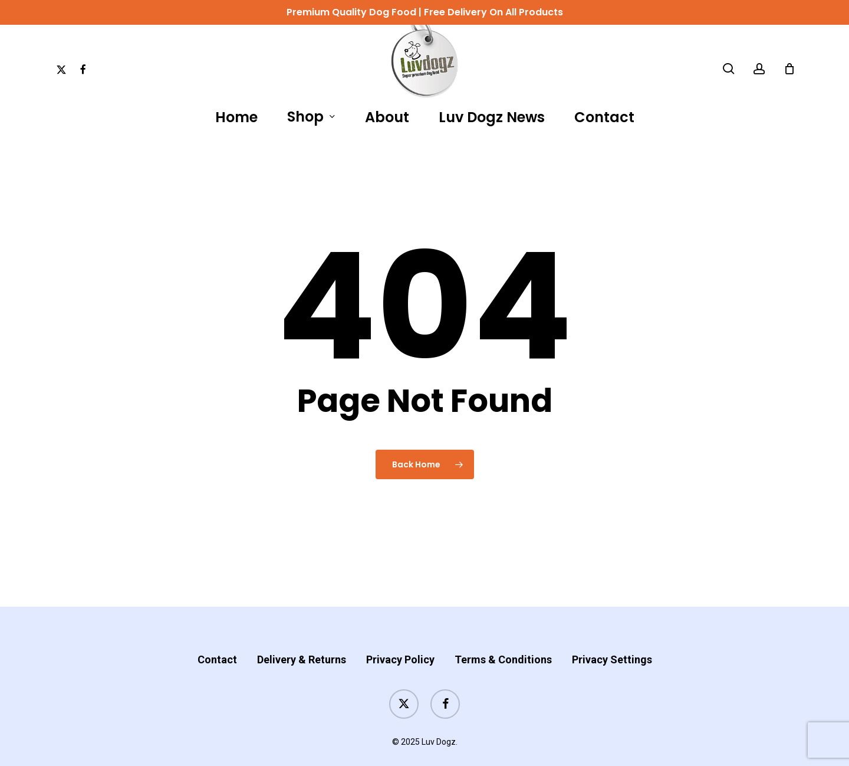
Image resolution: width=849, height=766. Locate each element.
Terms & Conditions (503, 636)
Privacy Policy (400, 636)
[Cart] (789, 68)
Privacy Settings (612, 636)
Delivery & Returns (301, 636)
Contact (217, 636)
